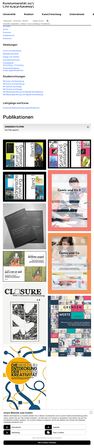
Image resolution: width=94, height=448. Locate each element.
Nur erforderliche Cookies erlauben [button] (47, 438)
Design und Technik (11, 57)
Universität (6, 23)
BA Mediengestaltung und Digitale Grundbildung (23, 92)
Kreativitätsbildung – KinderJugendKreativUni (13, 69)
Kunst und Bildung (34, 23)
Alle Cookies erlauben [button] (47, 443)
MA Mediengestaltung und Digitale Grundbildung (23, 95)
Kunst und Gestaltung (12, 51)
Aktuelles (7, 26)
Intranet (25, 21)
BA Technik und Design (12, 87)
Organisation (15, 23)
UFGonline (17, 21)
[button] (24, 427)
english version (38, 21)
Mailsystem (8, 21)
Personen (7, 32)
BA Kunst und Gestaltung (13, 81)
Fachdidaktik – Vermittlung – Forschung (13, 64)
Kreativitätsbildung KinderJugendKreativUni (21, 108)
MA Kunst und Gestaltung (13, 84)
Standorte (7, 39)
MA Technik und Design (12, 89)
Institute (23, 23)
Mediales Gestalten (11, 54)
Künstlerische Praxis (11, 60)
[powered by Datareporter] (91, 414)
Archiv (5, 29)
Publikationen (45, 23)
